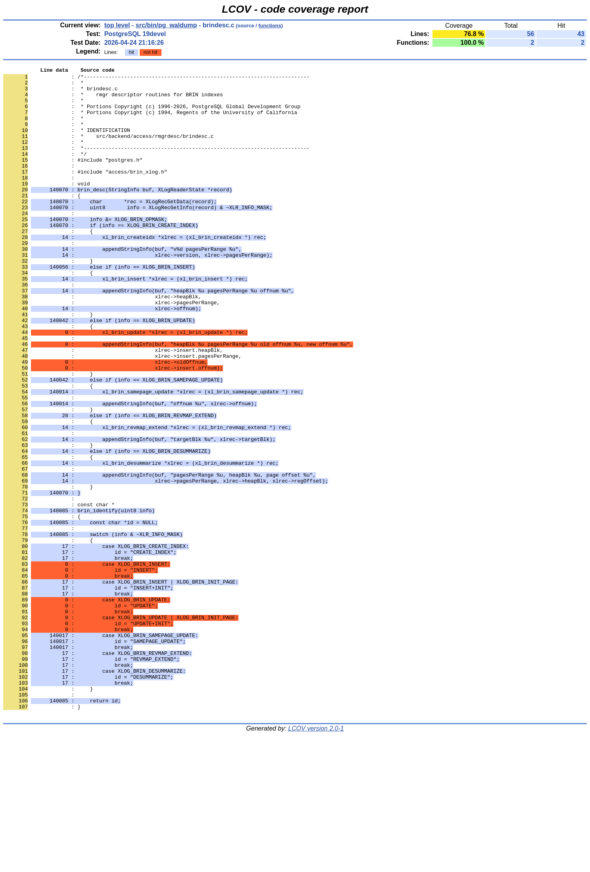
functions (269, 26)
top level (117, 25)
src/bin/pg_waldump (166, 25)
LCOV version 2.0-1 (316, 858)
